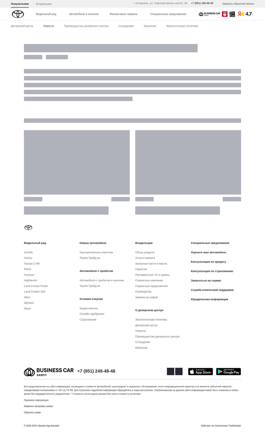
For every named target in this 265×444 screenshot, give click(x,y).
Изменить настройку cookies (38, 406)
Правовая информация (36, 400)
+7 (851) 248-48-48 (202, 3)
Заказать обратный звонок (238, 3)
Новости (48, 25)
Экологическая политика (182, 25)
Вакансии (150, 25)
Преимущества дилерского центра (86, 25)
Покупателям (20, 3)
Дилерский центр (22, 25)
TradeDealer (234, 425)
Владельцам (44, 3)
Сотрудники (126, 25)
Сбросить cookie (32, 412)
